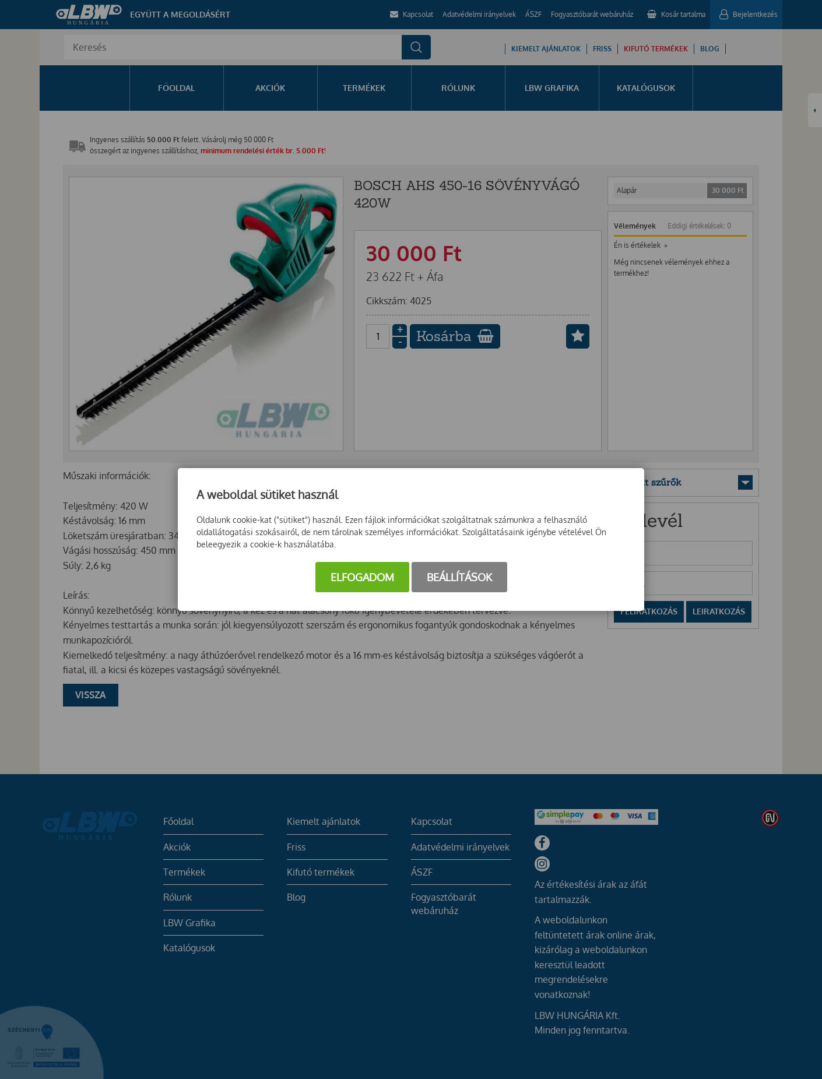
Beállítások (459, 577)
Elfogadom (362, 577)
